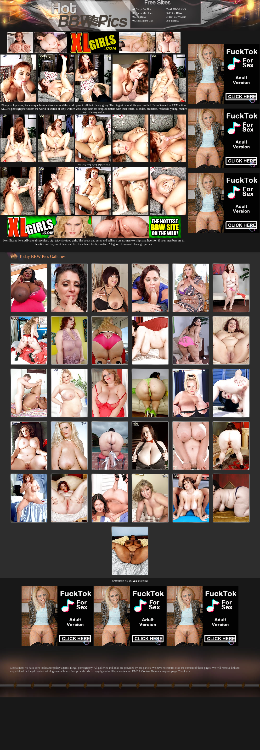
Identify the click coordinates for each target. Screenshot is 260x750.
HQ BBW (141, 16)
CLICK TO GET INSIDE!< (94, 165)
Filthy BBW (175, 12)
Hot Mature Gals (144, 20)
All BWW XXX (177, 9)
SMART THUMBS (138, 581)
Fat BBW (174, 20)
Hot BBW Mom (177, 16)
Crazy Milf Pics (144, 12)
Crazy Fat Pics (143, 9)
